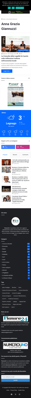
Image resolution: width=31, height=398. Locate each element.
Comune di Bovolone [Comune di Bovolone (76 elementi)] (23, 290)
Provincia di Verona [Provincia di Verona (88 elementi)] (6, 304)
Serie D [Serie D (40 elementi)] (13, 307)
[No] (29, 5)
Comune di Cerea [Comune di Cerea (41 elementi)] (6, 293)
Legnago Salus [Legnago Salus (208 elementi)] (22, 301)
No (13, 8)
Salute (4, 249)
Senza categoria (6, 267)
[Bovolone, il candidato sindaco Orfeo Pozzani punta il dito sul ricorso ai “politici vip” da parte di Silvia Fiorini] (6, 179)
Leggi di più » (6, 71)
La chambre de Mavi (7, 275)
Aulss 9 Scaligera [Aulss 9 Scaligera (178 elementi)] (6, 287)
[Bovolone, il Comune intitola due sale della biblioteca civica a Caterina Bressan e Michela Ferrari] (6, 170)
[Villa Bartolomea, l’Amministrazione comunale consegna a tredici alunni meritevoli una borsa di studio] (6, 189)
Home (3, 19)
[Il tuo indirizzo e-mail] (15, 377)
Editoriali (4, 270)
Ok (9, 8)
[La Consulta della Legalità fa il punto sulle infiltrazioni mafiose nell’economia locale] (15, 44)
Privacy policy (19, 8)
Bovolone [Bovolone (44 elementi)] (14, 287)
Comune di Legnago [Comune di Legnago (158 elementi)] (16, 293)
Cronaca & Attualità (7, 243)
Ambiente (4, 254)
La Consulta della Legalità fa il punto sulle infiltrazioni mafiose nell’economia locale (14, 58)
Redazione (5, 53)
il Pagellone (5, 272)
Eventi (3, 259)
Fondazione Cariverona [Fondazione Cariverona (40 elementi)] (13, 298)
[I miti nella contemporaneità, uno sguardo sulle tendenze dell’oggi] (6, 162)
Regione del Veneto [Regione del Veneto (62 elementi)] (17, 304)
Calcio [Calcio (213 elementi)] (19, 287)
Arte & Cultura (5, 262)
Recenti (15, 154)
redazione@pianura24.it (7, 332)
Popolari (5, 154)
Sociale (4, 251)
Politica (4, 264)
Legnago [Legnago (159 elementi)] (15, 301)
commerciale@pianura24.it (16, 352)
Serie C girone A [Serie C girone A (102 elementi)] (5, 307)
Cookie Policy (21, 390)
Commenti (25, 154)
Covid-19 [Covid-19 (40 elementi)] (4, 298)
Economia (5, 246)
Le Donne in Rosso (7, 278)
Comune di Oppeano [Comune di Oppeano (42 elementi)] (6, 296)
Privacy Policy (13, 390)
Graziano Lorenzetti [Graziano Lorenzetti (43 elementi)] (6, 301)
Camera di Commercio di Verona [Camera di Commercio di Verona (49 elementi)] (9, 290)
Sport (3, 257)
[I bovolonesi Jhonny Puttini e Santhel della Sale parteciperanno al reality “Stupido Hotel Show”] (6, 199)
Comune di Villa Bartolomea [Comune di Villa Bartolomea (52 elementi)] (19, 296)
